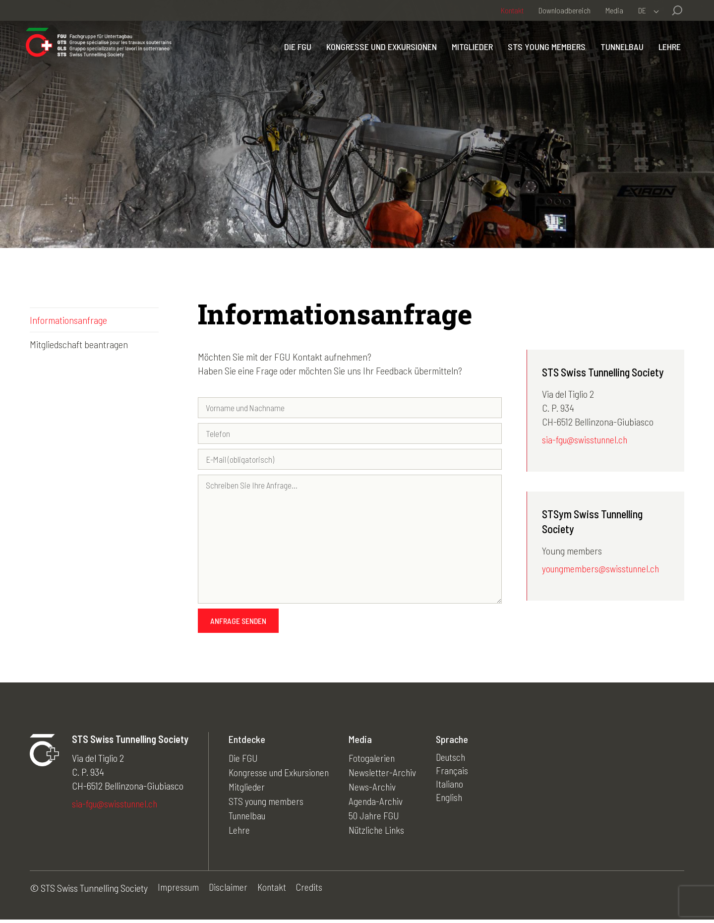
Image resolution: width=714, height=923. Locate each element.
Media (614, 10)
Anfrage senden (238, 623)
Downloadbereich (564, 10)
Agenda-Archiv (380, 802)
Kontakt (512, 10)
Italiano (455, 789)
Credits (311, 891)
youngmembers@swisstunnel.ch (602, 570)
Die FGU (293, 56)
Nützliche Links (382, 830)
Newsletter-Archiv (387, 775)
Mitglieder (468, 56)
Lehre (665, 56)
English (454, 802)
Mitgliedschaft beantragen (79, 344)
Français (457, 775)
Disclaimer (229, 891)
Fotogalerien (376, 761)
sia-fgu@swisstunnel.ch (586, 440)
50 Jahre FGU (379, 816)
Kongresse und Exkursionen (377, 56)
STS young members (543, 56)
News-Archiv (377, 789)
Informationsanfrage (68, 320)
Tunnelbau (618, 56)
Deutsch (456, 761)
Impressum (179, 891)
